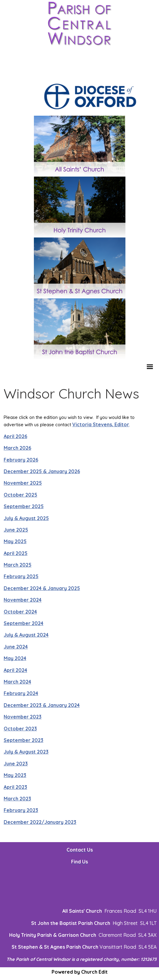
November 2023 (23, 717)
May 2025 (15, 542)
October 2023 (20, 729)
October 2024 (20, 612)
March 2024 (17, 682)
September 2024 (23, 623)
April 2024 (15, 670)
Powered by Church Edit (80, 972)
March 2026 (17, 448)
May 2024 (15, 658)
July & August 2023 (26, 752)
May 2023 (15, 775)
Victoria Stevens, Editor (100, 425)
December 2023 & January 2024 (42, 705)
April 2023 (15, 787)
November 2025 (23, 483)
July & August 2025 (26, 518)
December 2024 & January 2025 (42, 588)
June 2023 (16, 764)
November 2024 (23, 600)
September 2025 (24, 507)
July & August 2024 (26, 635)
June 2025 (16, 530)
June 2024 (16, 647)
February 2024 (21, 694)
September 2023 (23, 740)
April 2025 (15, 553)
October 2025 (20, 495)
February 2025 (21, 577)
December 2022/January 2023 (40, 822)
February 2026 (21, 460)
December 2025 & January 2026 (42, 471)
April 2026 (15, 436)
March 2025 (17, 565)
